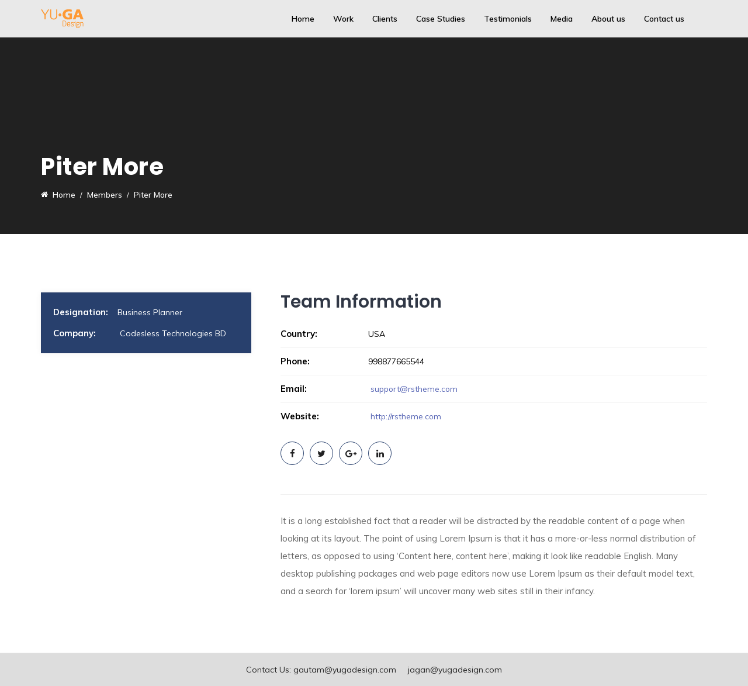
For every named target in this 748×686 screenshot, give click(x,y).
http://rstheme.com (405, 416)
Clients (384, 18)
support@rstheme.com (415, 389)
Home (303, 18)
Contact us (664, 18)
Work (343, 18)
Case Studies (440, 18)
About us (608, 18)
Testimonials (508, 18)
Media (561, 18)
